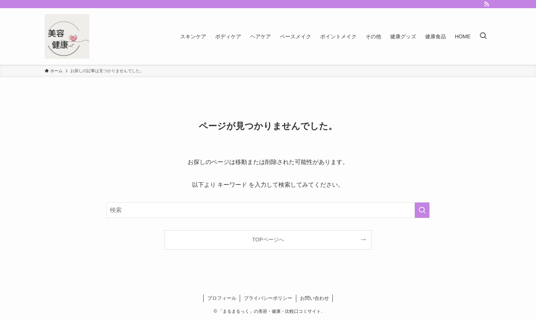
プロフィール (221, 298)
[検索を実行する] (422, 210)
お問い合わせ (314, 298)
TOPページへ (268, 240)
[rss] (486, 4)
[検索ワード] (268, 210)
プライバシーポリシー (268, 298)
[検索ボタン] (483, 36)
